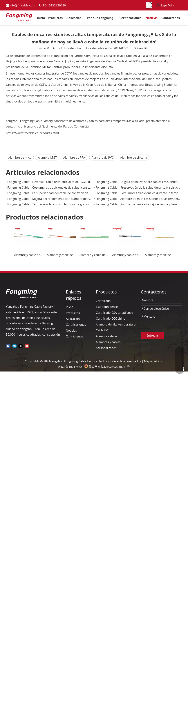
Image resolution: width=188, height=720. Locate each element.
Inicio (69, 307)
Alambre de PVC (103, 157)
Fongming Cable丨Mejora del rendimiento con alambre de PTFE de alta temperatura (50, 199)
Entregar (152, 335)
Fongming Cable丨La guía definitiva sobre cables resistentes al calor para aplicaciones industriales (138, 182)
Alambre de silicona (133, 157)
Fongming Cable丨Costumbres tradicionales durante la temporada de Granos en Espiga (138, 193)
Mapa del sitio (153, 361)
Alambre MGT (47, 157)
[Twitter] (20, 345)
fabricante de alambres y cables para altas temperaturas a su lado (99, 121)
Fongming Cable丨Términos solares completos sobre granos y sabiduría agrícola (50, 204)
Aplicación (73, 319)
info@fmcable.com (22, 5)
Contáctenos (74, 336)
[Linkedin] (14, 345)
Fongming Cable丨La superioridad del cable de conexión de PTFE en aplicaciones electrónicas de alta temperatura (50, 193)
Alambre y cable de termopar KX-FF (28, 255)
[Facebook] (8, 345)
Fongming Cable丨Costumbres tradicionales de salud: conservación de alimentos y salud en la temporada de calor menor (50, 187)
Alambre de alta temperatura (116, 324)
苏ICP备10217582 (70, 367)
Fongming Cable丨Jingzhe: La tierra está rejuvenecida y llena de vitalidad (138, 204)
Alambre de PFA (74, 157)
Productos (73, 313)
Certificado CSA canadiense (114, 313)
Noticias (71, 330)
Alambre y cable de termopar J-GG (126, 255)
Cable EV (102, 330)
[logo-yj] (21, 293)
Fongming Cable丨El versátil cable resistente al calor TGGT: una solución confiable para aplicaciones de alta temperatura (50, 182)
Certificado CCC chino (110, 318)
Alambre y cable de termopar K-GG (159, 255)
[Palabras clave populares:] (149, 5)
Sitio (146, 48)
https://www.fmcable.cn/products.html (32, 133)
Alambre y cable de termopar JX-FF (61, 255)
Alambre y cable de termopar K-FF (94, 255)
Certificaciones (76, 325)
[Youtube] (27, 345)
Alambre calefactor (109, 336)
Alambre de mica (19, 157)
